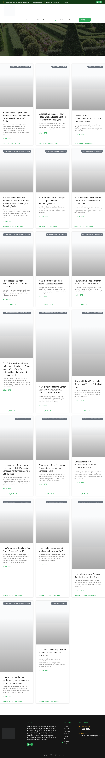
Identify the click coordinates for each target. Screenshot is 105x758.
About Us (37, 20)
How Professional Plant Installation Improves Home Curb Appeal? (15, 283)
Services (47, 20)
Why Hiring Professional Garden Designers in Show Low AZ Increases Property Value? (52, 389)
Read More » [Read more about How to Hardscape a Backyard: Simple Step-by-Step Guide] (79, 590)
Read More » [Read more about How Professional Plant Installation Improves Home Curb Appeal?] (7, 300)
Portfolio (63, 20)
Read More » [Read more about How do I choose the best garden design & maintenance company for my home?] (7, 696)
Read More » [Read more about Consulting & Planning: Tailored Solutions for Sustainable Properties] (43, 670)
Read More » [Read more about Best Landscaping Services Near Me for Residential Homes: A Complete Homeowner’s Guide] (7, 138)
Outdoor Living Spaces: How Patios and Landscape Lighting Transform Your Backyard (52, 116)
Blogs (55, 20)
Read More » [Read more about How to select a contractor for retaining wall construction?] (43, 564)
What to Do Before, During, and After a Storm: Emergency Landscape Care (52, 468)
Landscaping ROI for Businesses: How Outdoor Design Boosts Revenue (85, 464)
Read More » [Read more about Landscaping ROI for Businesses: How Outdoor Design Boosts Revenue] (79, 482)
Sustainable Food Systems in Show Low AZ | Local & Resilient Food (88, 384)
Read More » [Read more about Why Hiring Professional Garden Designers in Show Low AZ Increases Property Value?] (43, 406)
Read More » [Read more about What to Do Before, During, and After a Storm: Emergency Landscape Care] (43, 484)
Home (29, 20)
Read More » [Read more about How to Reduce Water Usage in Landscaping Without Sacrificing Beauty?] (43, 216)
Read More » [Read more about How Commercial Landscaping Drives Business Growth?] (7, 566)
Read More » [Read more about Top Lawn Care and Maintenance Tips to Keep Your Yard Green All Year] (79, 135)
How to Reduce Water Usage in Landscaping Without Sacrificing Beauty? (52, 200)
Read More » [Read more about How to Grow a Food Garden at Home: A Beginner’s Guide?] (79, 295)
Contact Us (74, 20)
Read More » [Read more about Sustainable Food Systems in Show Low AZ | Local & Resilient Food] (79, 400)
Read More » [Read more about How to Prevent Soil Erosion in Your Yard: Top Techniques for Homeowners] (79, 216)
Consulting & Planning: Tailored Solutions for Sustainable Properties (52, 652)
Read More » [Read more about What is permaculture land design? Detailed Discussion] (43, 297)
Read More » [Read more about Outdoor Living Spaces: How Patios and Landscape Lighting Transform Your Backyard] (43, 133)
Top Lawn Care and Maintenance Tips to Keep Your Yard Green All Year (87, 118)
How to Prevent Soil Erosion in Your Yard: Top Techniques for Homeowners (87, 200)
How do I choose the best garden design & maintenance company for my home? (16, 680)
